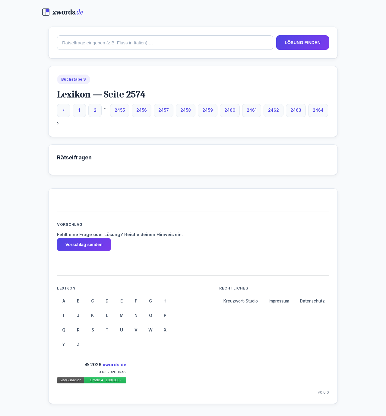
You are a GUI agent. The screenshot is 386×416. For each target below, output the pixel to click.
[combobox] (165, 42)
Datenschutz (312, 301)
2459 (207, 110)
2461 (252, 110)
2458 (185, 110)
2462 (273, 110)
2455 (120, 110)
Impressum (279, 301)
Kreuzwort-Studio (240, 301)
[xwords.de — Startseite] (62, 12)
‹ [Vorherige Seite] (64, 110)
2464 (318, 110)
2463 (295, 110)
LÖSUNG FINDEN (303, 42)
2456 (141, 110)
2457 (163, 110)
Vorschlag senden (84, 244)
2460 (229, 110)
